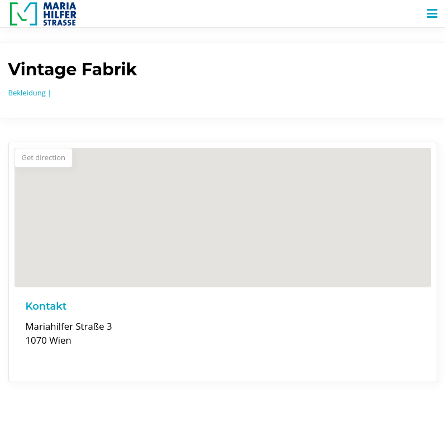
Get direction (44, 157)
